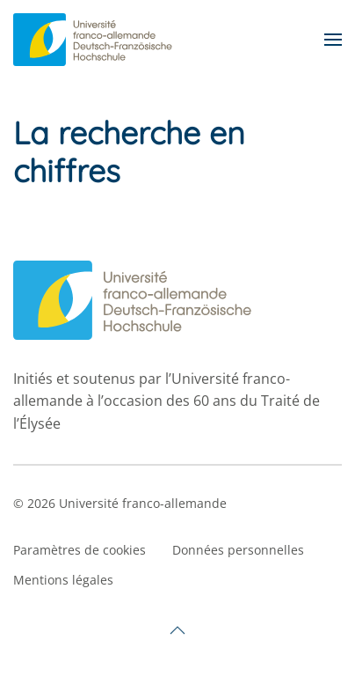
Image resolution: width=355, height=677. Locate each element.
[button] (333, 39)
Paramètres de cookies (79, 549)
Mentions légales (63, 579)
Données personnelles (238, 549)
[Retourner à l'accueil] (95, 39)
